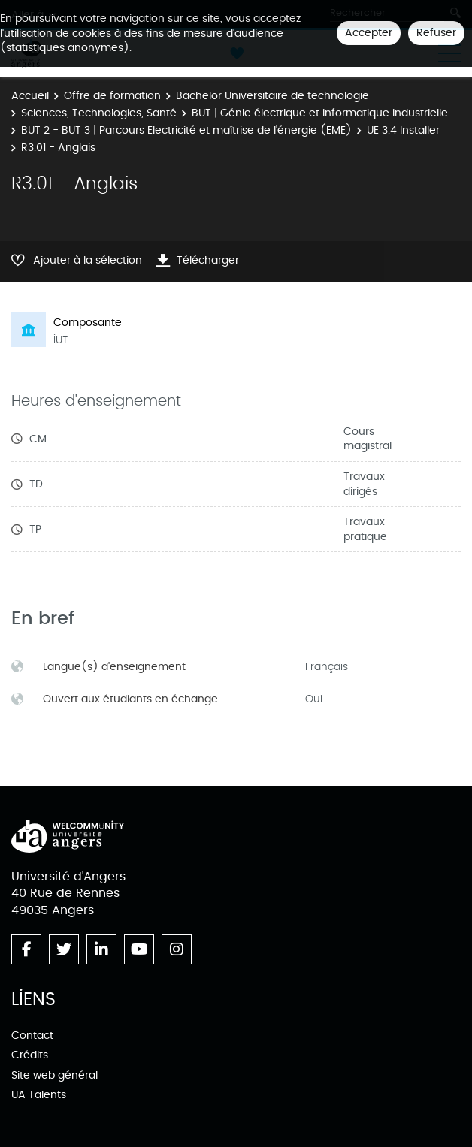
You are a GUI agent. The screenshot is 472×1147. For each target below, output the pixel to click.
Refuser (436, 33)
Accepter (368, 33)
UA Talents (38, 1095)
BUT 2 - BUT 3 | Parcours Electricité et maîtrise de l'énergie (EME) (186, 130)
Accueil (30, 96)
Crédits (29, 1055)
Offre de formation (112, 96)
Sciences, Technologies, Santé (99, 113)
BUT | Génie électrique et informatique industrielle (320, 113)
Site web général (54, 1075)
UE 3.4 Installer (403, 130)
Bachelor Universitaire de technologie (272, 96)
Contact (32, 1035)
